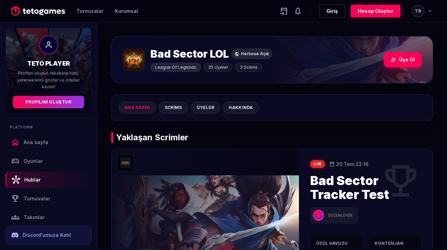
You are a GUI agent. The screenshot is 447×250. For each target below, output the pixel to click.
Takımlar (27, 217)
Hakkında (241, 107)
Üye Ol (403, 60)
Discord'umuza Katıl (41, 235)
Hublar (26, 180)
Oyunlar (27, 161)
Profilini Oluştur (48, 102)
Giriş (332, 11)
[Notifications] (298, 11)
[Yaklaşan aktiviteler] (284, 11)
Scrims (173, 107)
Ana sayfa (29, 142)
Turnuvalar (90, 11)
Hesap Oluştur (375, 11)
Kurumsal (126, 11)
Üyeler (205, 107)
